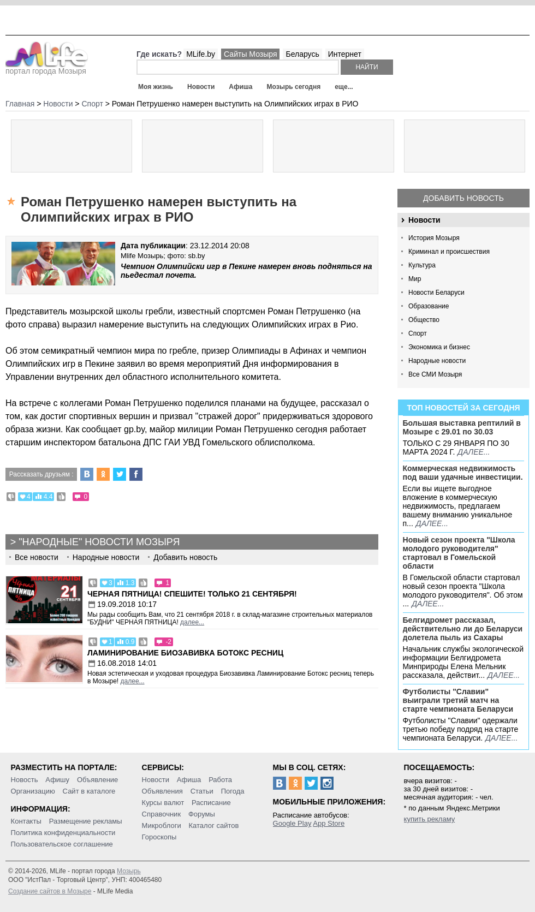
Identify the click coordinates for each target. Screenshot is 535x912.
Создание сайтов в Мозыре (49, 891)
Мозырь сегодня (294, 87)
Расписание (211, 802)
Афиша (240, 87)
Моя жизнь (155, 87)
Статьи (202, 791)
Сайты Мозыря (250, 54)
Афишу (57, 780)
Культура (422, 265)
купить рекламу (429, 819)
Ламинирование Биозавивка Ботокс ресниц (185, 652)
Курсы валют (163, 802)
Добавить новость (463, 198)
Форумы (201, 814)
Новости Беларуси (436, 292)
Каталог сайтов (214, 825)
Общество (423, 320)
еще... (344, 87)
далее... (473, 452)
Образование (428, 306)
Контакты (26, 821)
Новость (24, 780)
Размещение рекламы (85, 821)
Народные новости (437, 361)
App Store (328, 823)
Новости (201, 87)
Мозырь (129, 871)
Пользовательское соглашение (62, 844)
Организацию (33, 791)
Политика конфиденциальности (63, 832)
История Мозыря (434, 238)
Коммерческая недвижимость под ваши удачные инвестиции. (463, 472)
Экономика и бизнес (439, 347)
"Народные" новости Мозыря (99, 542)
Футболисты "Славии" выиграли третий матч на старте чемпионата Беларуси (458, 700)
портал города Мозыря (46, 67)
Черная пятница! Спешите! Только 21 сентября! (192, 593)
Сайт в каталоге (89, 791)
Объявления (162, 791)
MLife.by (200, 54)
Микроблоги (161, 825)
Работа (220, 780)
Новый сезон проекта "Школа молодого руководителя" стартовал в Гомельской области (459, 552)
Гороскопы (159, 837)
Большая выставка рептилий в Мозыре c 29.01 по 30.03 (462, 427)
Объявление (97, 780)
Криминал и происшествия (449, 251)
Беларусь (302, 54)
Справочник (161, 814)
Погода (233, 791)
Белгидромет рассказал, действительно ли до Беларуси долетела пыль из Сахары (463, 629)
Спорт (417, 333)
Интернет (344, 54)
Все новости (36, 557)
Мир (414, 279)
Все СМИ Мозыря (435, 374)
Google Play (292, 823)
